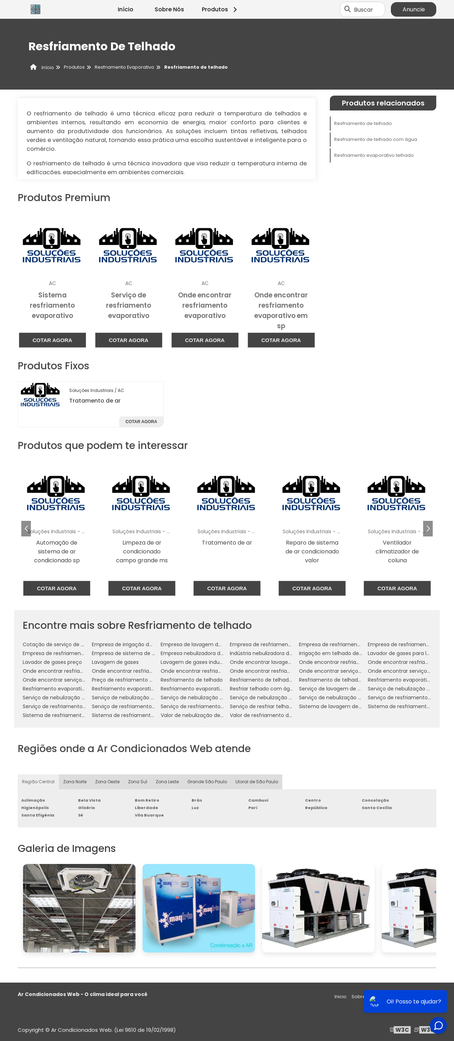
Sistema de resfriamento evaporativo (138, 715)
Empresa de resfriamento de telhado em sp (353, 644)
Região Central (38, 782)
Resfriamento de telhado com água (375, 139)
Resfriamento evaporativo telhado (374, 155)
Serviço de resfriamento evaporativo (137, 706)
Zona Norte (75, 782)
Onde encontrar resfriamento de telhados (144, 671)
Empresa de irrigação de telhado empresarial (148, 644)
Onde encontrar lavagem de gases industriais (286, 662)
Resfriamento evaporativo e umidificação (75, 688)
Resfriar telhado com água (263, 688)
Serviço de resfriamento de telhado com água (80, 706)
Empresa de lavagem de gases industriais (212, 644)
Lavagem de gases (115, 662)
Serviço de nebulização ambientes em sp (74, 697)
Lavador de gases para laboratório (410, 653)
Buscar (363, 9)
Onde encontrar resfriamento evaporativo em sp (291, 671)
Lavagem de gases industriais (197, 662)
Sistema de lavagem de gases (336, 706)
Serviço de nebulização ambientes (411, 688)
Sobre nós (363, 996)
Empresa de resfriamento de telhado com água (289, 644)
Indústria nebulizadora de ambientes (275, 653)
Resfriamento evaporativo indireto (134, 688)
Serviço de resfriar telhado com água (276, 706)
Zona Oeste (107, 782)
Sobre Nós (169, 9)
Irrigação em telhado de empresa (341, 653)
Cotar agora (52, 340)
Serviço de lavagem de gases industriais (348, 688)
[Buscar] (347, 9)
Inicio (340, 996)
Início (125, 9)
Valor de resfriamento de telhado (271, 715)
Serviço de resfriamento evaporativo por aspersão (223, 706)
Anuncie (414, 9)
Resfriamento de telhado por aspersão (347, 679)
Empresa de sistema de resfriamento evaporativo (154, 653)
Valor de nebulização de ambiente (203, 715)
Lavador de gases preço (52, 662)
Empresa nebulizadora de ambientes (206, 653)
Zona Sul (137, 782)
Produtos (220, 9)
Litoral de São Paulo (257, 782)
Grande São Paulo (207, 782)
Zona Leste (167, 782)
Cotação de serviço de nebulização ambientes (81, 644)
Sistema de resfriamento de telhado (68, 715)
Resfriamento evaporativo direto (408, 679)
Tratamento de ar (95, 401)
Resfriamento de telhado (363, 123)
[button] (428, 528)
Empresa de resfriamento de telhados (70, 653)
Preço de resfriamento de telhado (134, 679)
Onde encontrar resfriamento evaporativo (213, 671)
